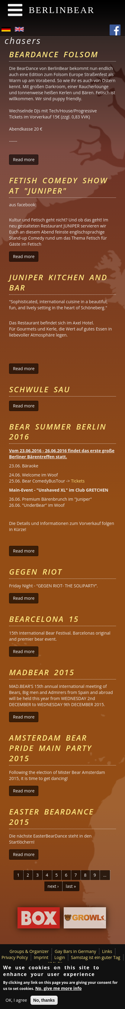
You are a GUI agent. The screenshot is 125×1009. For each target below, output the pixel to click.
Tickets (78, 481)
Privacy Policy (15, 957)
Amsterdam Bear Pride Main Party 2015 (50, 748)
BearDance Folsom (53, 54)
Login (59, 957)
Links (107, 951)
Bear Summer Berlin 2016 (57, 431)
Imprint (41, 957)
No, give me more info (58, 989)
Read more (25, 159)
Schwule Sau (39, 389)
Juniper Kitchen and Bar (58, 282)
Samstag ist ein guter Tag (95, 957)
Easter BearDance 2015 (51, 816)
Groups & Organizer (29, 951)
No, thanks (44, 1001)
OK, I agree (16, 1001)
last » (71, 886)
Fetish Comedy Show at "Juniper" (58, 185)
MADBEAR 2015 (42, 672)
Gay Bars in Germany (75, 951)
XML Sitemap (61, 963)
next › (53, 886)
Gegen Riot (35, 571)
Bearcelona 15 (44, 618)
